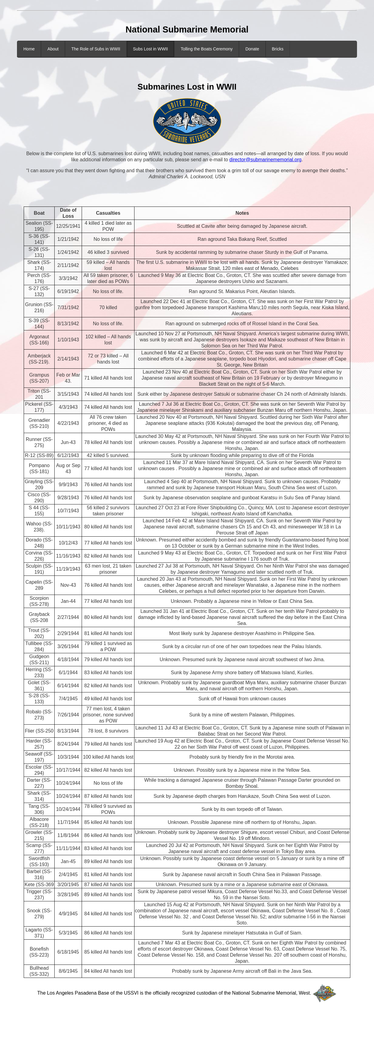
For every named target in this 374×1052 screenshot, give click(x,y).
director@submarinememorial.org (265, 159)
